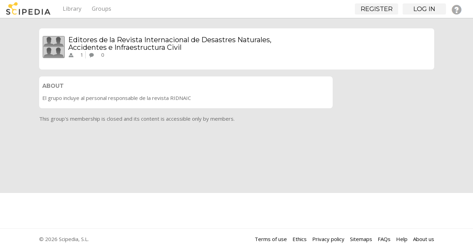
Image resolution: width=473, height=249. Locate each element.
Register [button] (377, 9)
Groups (101, 8)
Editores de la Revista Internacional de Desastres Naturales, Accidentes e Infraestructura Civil (169, 44)
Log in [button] (424, 9)
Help (402, 239)
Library (72, 8)
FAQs (384, 239)
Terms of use (271, 239)
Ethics (299, 239)
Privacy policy (328, 239)
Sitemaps (361, 239)
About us (423, 239)
